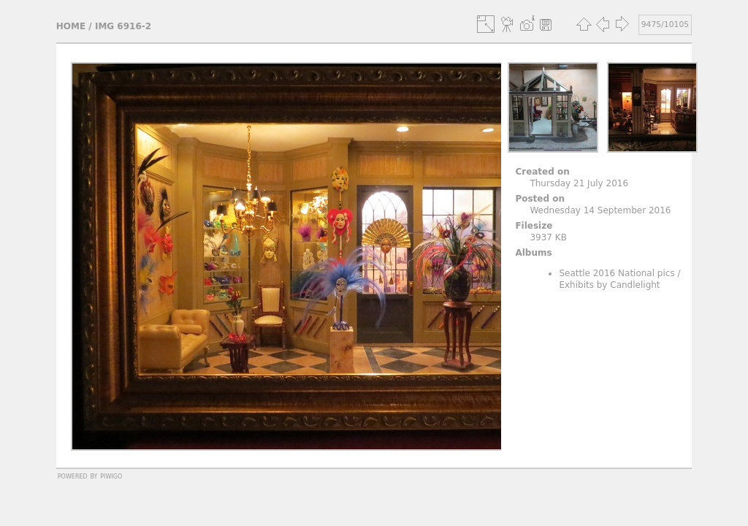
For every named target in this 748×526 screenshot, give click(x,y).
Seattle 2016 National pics (616, 273)
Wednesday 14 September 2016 (600, 210)
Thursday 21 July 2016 (579, 183)
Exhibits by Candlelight (609, 285)
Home (70, 26)
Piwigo (111, 475)
